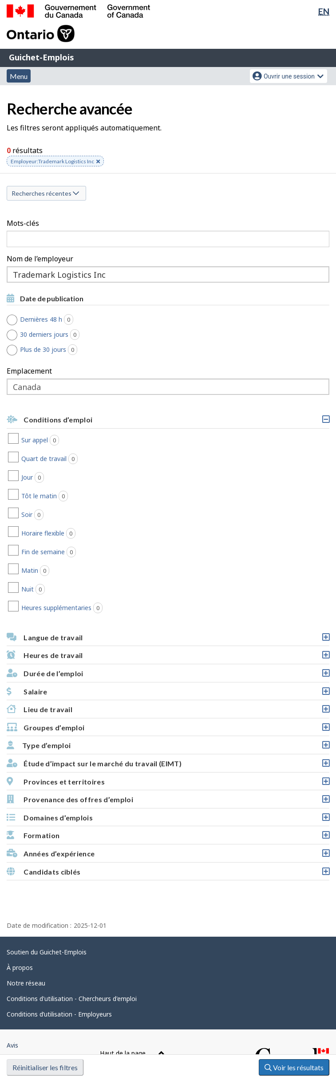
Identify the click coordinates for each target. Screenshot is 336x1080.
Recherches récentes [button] (45, 193)
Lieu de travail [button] (168, 711)
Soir (63, 514)
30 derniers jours (53, 334)
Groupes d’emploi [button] (168, 730)
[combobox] (168, 274)
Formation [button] (168, 837)
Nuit (64, 589)
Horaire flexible (79, 533)
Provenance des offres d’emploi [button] (168, 801)
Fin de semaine (79, 552)
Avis (12, 1045)
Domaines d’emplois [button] (168, 820)
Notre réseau (26, 983)
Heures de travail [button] (168, 657)
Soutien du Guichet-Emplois (47, 952)
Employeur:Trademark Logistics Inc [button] (55, 162)
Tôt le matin (75, 496)
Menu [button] (19, 76)
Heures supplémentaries (93, 608)
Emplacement (29, 371)
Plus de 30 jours (52, 349)
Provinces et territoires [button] (168, 784)
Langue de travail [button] (168, 639)
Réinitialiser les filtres (45, 1067)
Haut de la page (132, 1053)
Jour (64, 477)
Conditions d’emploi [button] (168, 422)
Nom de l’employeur (40, 259)
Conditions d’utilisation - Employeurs (59, 1014)
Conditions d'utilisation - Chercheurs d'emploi (72, 998)
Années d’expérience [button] (168, 856)
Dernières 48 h (50, 319)
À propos (20, 967)
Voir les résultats (294, 1067)
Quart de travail (80, 458)
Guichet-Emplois (41, 57)
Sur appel (71, 440)
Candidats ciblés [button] (168, 874)
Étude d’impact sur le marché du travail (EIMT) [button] (168, 766)
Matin (66, 570)
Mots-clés (23, 223)
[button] (168, 691)
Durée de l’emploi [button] (168, 675)
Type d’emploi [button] (168, 747)
